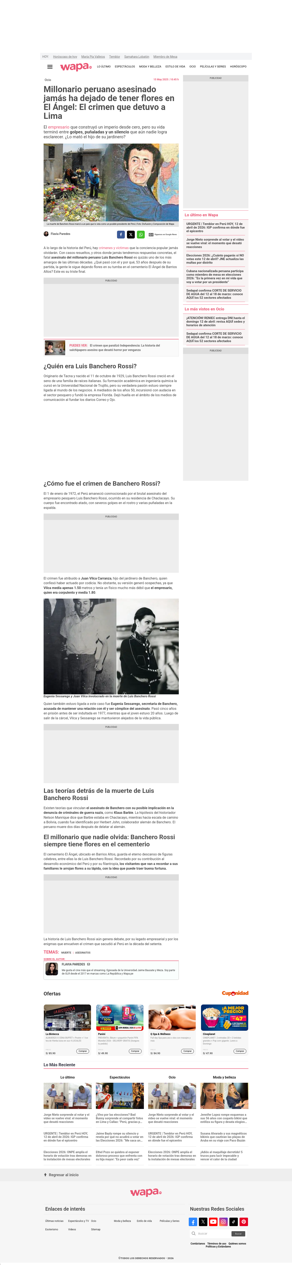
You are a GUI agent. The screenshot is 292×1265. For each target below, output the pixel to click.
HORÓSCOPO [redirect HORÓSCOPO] (238, 66)
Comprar (83, 1051)
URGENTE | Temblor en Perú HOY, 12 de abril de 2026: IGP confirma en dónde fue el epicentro (215, 227)
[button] (193, 1233)
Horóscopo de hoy (65, 56)
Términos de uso (216, 1243)
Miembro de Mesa (165, 56)
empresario (59, 127)
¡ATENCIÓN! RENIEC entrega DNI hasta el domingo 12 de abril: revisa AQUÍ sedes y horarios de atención (215, 321)
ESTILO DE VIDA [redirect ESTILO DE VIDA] (175, 66)
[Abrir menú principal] (49, 67)
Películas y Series (169, 1221)
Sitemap (95, 1229)
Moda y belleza (122, 1221)
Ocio (48, 80)
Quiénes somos (237, 1243)
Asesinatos (82, 952)
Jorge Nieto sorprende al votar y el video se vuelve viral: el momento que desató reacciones (215, 243)
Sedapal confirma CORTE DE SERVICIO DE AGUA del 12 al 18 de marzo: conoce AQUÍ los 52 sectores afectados (214, 294)
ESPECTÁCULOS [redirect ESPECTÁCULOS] (125, 66)
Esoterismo (51, 1229)
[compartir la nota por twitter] (131, 234)
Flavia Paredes (60, 234)
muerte (66, 952)
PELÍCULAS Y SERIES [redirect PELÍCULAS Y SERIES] (213, 66)
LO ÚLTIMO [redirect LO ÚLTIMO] (104, 66)
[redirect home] (76, 67)
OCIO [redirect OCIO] (192, 66)
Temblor (114, 56)
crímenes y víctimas (114, 248)
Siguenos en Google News (163, 234)
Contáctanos (198, 1243)
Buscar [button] (238, 1234)
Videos (72, 1229)
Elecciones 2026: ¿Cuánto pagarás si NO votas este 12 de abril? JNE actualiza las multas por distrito (215, 259)
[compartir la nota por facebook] (121, 234)
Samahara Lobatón (136, 56)
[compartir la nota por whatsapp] (141, 234)
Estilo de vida (144, 1221)
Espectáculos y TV (78, 1221)
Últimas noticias (54, 1221)
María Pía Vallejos (93, 56)
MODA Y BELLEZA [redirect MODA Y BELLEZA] (150, 66)
